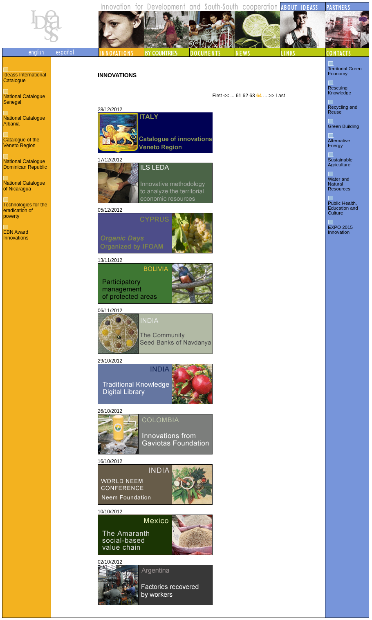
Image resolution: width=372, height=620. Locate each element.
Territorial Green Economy (345, 71)
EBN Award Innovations (15, 235)
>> (271, 95)
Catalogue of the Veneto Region (21, 142)
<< (226, 95)
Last (280, 95)
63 (252, 95)
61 (238, 95)
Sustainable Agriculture (340, 162)
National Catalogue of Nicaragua (24, 186)
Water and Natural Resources (339, 184)
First (217, 95)
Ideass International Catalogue (24, 77)
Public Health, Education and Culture (343, 208)
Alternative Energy (339, 143)
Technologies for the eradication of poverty (25, 210)
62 (245, 95)
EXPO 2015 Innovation (340, 230)
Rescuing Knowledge (339, 90)
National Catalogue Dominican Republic (25, 164)
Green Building (343, 126)
